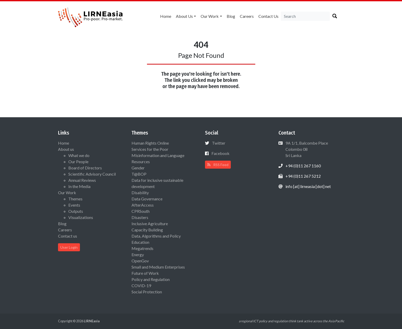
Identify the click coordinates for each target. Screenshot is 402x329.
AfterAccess (143, 204)
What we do (78, 155)
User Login (69, 247)
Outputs (75, 211)
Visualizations (80, 217)
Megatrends (142, 248)
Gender (138, 167)
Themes (75, 198)
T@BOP (139, 173)
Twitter (218, 142)
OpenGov (140, 260)
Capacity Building (147, 229)
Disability (140, 192)
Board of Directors (85, 167)
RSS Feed (217, 164)
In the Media (79, 186)
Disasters (140, 217)
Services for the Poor (150, 149)
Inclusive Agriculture (150, 223)
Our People (78, 161)
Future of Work (145, 273)
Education (140, 242)
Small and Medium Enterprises (158, 266)
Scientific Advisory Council (92, 173)
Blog (231, 16)
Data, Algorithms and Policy (156, 235)
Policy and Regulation (151, 279)
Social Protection (147, 291)
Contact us (268, 16)
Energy (138, 254)
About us (184, 16)
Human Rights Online (150, 142)
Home (165, 16)
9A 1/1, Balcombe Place (306, 149)
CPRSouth (141, 211)
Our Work (210, 16)
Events (74, 204)
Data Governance (147, 198)
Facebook (220, 153)
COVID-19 (141, 285)
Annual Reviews (82, 180)
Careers (247, 16)
